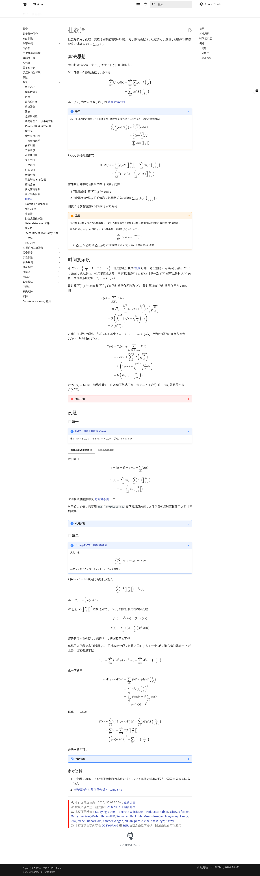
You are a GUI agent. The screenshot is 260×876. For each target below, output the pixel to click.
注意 (77, 215)
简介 (25, 13)
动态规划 (104, 13)
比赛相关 (37, 13)
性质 (137, 268)
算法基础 (80, 13)
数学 (128, 13)
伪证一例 (80, 399)
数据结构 (140, 13)
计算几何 (164, 13)
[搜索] (171, 4)
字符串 (117, 13)
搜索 (92, 13)
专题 (185, 13)
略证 (77, 111)
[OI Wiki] (25, 4)
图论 (152, 13)
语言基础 (66, 13)
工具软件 (52, 13)
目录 (201, 28)
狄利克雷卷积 (116, 102)
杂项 (175, 13)
